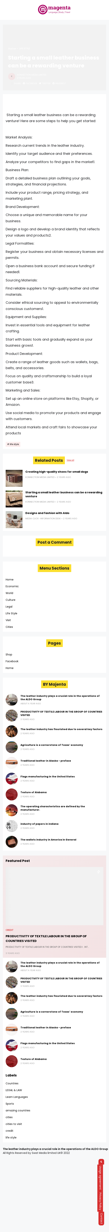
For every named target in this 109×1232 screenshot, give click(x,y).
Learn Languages (17, 1097)
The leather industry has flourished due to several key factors (61, 729)
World (9, 593)
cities (9, 1117)
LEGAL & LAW (14, 1090)
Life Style (11, 613)
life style (24, 48)
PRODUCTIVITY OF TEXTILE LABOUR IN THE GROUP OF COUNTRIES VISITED (61, 713)
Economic (12, 586)
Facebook (12, 661)
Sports (10, 1104)
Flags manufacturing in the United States (47, 776)
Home (12, 49)
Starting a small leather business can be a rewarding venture (63, 494)
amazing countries (18, 1110)
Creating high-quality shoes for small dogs (56, 472)
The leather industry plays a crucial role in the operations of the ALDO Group (60, 697)
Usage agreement (102, 1178)
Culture (10, 600)
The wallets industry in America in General (48, 839)
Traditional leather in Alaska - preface (45, 760)
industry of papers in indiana (39, 823)
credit (10, 930)
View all (70, 460)
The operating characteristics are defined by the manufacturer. (52, 808)
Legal (9, 606)
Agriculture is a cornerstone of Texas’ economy (51, 745)
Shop (9, 654)
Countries (12, 1083)
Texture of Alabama (33, 792)
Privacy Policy (102, 1201)
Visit (8, 620)
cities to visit (14, 1124)
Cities (9, 627)
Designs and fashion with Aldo (47, 513)
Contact (102, 1218)
